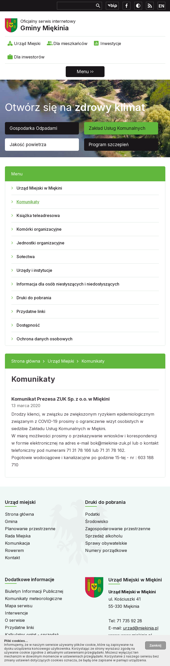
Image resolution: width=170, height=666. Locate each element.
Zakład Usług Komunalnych (117, 128)
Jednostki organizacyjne (40, 242)
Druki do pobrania (34, 297)
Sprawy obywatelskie (106, 543)
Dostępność (28, 325)
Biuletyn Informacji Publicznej (34, 591)
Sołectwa (26, 256)
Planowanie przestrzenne (30, 528)
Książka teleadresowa (38, 215)
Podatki (92, 514)
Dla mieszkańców (70, 43)
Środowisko (96, 521)
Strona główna (25, 361)
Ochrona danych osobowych (44, 338)
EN (161, 6)
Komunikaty (28, 201)
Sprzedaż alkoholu (103, 535)
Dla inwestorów (29, 56)
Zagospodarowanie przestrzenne (117, 528)
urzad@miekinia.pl (140, 628)
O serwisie (15, 620)
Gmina (11, 521)
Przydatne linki (31, 311)
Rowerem (14, 550)
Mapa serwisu (18, 605)
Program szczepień (109, 144)
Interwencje (16, 613)
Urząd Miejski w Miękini (39, 188)
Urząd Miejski (27, 43)
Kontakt (12, 557)
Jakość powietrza (28, 144)
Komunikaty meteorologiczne (33, 598)
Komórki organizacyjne (39, 229)
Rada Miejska (18, 535)
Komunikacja (17, 543)
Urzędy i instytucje (34, 270)
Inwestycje (110, 43)
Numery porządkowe (106, 550)
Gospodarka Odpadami (33, 128)
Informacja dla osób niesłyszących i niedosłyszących (68, 284)
